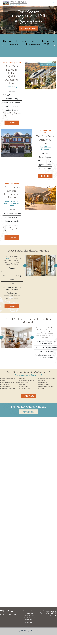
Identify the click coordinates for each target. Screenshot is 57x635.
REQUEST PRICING (28, 398)
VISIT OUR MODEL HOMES (28, 28)
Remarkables (7, 260)
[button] (54, 44)
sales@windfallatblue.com (28, 614)
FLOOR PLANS (12, 240)
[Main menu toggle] (54, 3)
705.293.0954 (28, 616)
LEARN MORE (12, 125)
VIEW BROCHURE (28, 414)
